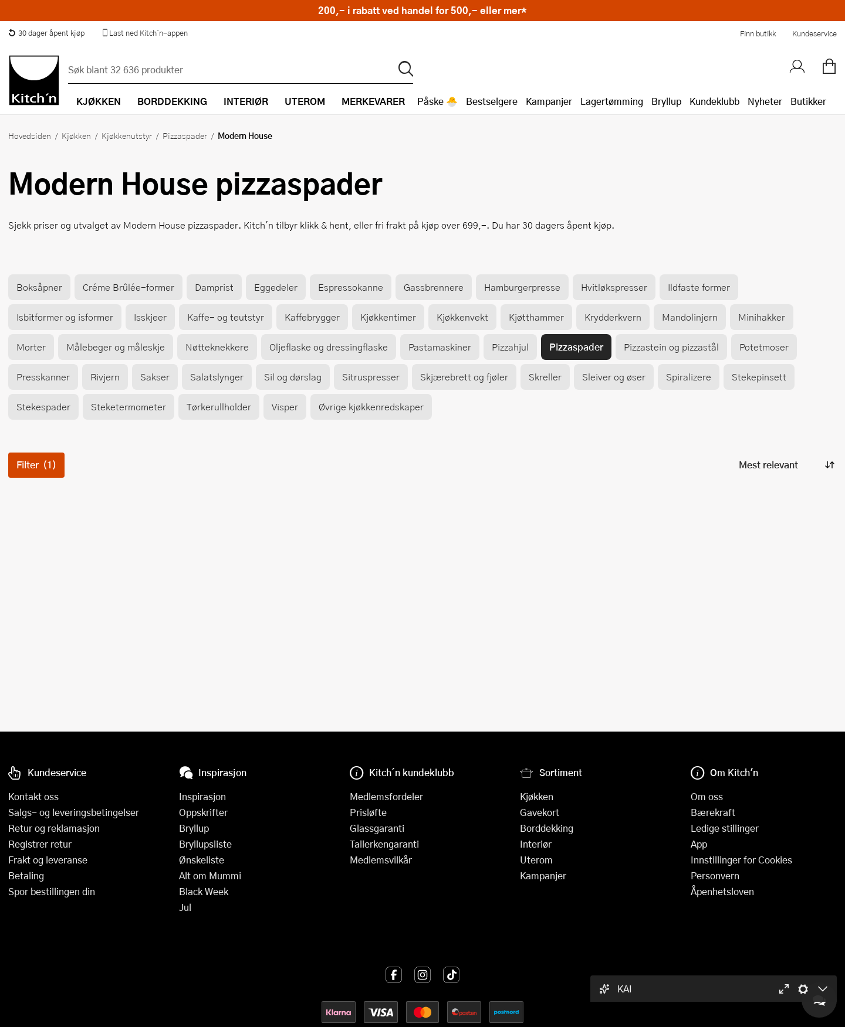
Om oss (707, 796)
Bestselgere (492, 101)
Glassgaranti (377, 828)
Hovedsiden (29, 135)
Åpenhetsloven (722, 891)
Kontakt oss (33, 796)
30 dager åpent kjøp (46, 33)
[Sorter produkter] (786, 465)
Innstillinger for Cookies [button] (741, 859)
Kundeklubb (714, 101)
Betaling (26, 875)
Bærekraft (713, 812)
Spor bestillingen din (51, 891)
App (699, 844)
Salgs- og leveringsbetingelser (73, 812)
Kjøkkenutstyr (127, 135)
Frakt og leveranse (47, 859)
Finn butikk (758, 33)
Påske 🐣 (437, 101)
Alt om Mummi (210, 875)
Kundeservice (814, 33)
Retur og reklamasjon (54, 828)
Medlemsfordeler (386, 796)
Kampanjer (549, 101)
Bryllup (666, 101)
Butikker (808, 101)
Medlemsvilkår (381, 859)
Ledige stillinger (725, 828)
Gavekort (539, 812)
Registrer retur (40, 844)
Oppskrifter (203, 812)
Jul (185, 907)
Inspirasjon (202, 796)
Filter (36, 464)
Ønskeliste (201, 859)
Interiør (536, 844)
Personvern (715, 875)
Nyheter (765, 101)
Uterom (536, 859)
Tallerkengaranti (384, 844)
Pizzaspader (185, 135)
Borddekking (546, 828)
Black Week (203, 891)
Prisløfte (368, 812)
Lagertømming (611, 101)
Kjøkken (76, 135)
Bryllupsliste (205, 844)
